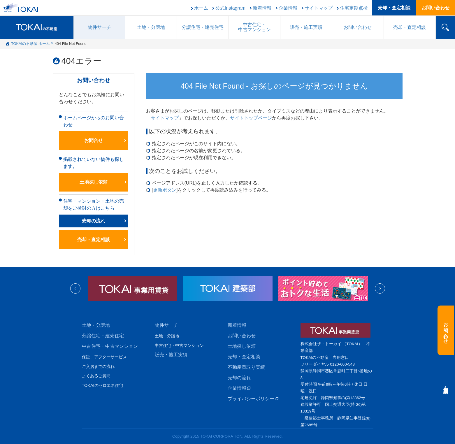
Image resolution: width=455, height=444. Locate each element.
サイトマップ (319, 8)
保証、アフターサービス (104, 357)
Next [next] (380, 288)
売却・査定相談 (394, 7)
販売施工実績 (306, 27)
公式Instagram (230, 8)
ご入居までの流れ (98, 366)
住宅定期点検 (354, 8)
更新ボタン (164, 189)
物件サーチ (99, 27)
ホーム (201, 8)
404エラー (81, 61)
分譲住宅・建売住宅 (103, 335)
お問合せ (93, 140)
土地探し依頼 (94, 182)
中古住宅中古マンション (254, 27)
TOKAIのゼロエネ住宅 (102, 385)
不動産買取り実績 (246, 367)
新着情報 (262, 8)
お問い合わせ (435, 7)
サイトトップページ (251, 117)
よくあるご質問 (96, 375)
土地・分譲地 (151, 27)
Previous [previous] (75, 288)
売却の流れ (93, 220)
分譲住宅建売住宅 (203, 27)
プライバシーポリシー (251, 398)
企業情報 (288, 8)
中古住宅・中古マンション (110, 346)
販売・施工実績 (171, 354)
